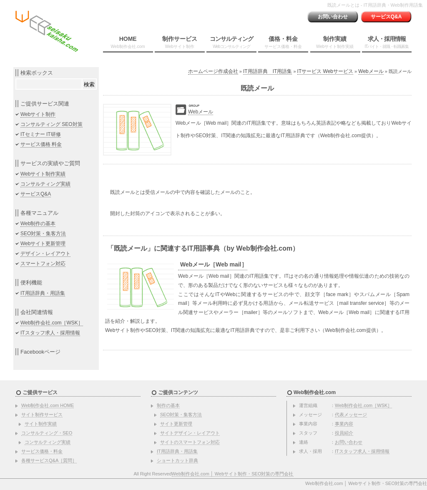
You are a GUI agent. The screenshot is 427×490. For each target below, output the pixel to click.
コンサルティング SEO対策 (51, 124)
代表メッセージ (351, 414)
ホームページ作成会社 (213, 71)
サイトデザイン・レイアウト (190, 432)
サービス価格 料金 (41, 144)
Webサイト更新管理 (42, 243)
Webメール (370, 71)
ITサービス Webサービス (325, 71)
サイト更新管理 (176, 423)
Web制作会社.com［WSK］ (51, 323)
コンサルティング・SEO (46, 432)
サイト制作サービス (42, 414)
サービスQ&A (386, 17)
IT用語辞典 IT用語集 (267, 71)
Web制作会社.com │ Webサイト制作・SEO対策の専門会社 (233, 473)
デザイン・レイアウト (45, 253)
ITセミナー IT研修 (40, 134)
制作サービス (179, 42)
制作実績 (335, 42)
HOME (128, 42)
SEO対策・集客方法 (43, 233)
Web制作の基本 (37, 223)
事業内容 (344, 423)
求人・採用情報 (386, 42)
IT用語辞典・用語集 (42, 293)
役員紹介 (344, 432)
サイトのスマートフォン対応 (190, 442)
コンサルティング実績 (45, 184)
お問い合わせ (333, 17)
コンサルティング (231, 42)
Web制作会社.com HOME (47, 405)
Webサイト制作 (37, 114)
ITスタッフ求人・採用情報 (50, 333)
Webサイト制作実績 (42, 174)
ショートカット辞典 (177, 460)
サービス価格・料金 (42, 451)
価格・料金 (283, 42)
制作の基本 (168, 405)
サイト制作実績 (41, 423)
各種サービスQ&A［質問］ (49, 460)
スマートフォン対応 (42, 263)
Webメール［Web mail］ (213, 264)
